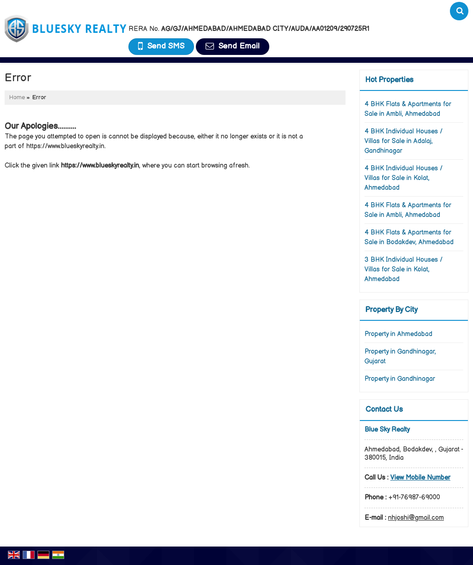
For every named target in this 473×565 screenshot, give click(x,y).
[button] (420, 477)
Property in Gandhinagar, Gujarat (400, 356)
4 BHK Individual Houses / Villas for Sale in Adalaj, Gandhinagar (403, 141)
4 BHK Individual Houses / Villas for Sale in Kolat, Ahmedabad (403, 178)
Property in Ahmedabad (398, 334)
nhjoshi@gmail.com (416, 518)
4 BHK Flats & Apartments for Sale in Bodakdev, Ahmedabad (409, 237)
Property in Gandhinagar (399, 379)
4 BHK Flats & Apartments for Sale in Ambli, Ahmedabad (407, 109)
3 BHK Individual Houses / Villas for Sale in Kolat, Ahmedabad (403, 269)
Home (17, 97)
